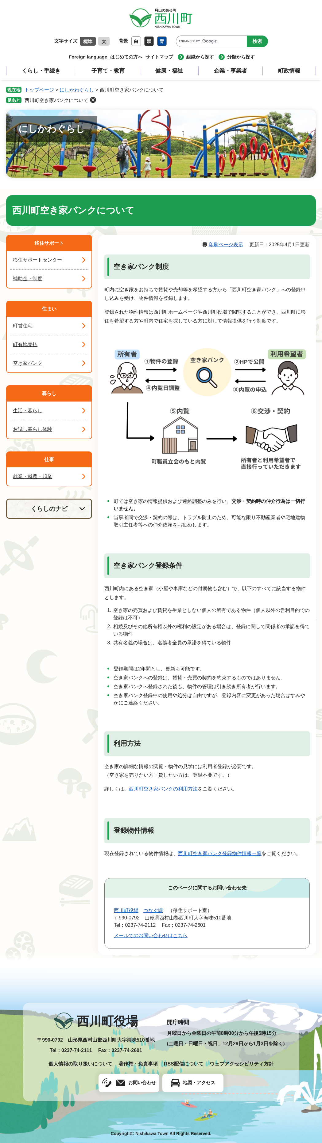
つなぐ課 (153, 910)
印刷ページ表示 (226, 244)
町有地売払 (25, 344)
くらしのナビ (49, 508)
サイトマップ (159, 56)
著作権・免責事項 (138, 1063)
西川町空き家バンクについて (56, 100)
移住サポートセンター (37, 259)
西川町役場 (126, 910)
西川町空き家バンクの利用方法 (163, 788)
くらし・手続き (41, 71)
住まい (49, 308)
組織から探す (200, 56)
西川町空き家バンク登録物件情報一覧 (220, 853)
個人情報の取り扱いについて (80, 1063)
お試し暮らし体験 (32, 429)
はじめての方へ (126, 56)
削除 (93, 100)
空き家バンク (27, 363)
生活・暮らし (27, 410)
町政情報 (289, 71)
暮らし (49, 393)
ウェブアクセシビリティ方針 (242, 1063)
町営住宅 (23, 325)
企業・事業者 (230, 71)
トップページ (39, 89)
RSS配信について (184, 1063)
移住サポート (49, 243)
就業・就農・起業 (32, 476)
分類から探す (241, 56)
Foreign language (88, 56)
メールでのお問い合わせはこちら (151, 935)
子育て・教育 (108, 71)
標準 (87, 41)
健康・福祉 (169, 71)
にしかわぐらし (77, 89)
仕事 (49, 459)
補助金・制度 (27, 278)
